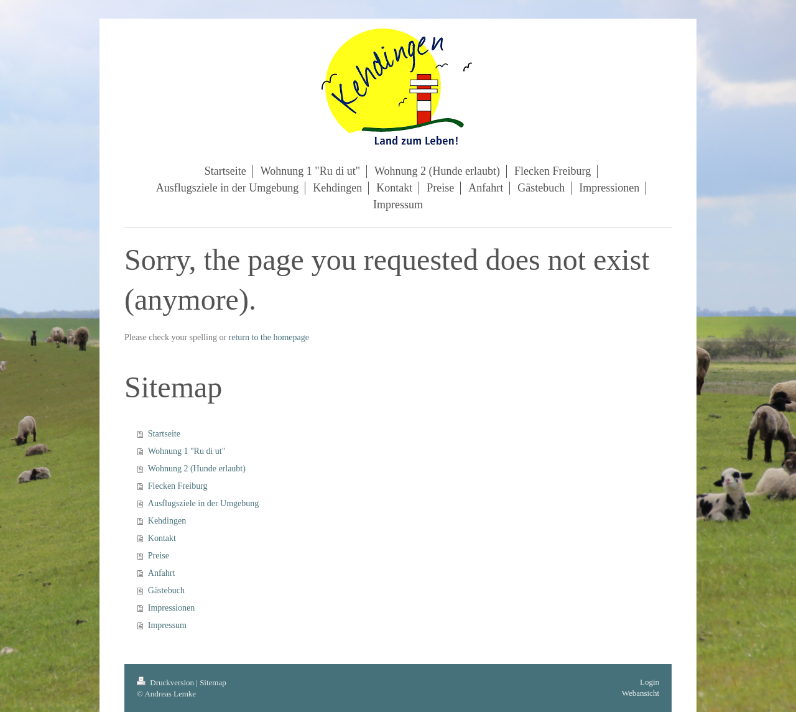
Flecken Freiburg (178, 486)
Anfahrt (161, 573)
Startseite (164, 433)
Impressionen (171, 608)
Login (649, 682)
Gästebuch (166, 590)
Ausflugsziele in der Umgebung (203, 503)
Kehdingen (167, 520)
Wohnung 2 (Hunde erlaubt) (197, 468)
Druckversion (166, 682)
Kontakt (162, 538)
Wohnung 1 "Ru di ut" (187, 451)
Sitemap (213, 682)
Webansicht (640, 693)
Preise (158, 555)
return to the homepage (269, 337)
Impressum (167, 625)
